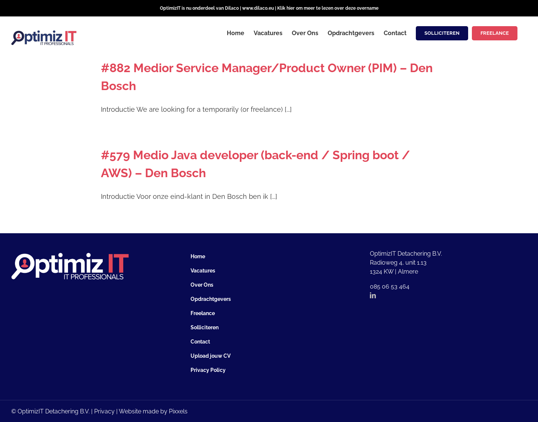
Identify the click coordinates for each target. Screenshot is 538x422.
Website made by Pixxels (153, 411)
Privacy (104, 411)
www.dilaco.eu (258, 8)
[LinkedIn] (373, 295)
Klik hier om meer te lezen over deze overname (327, 8)
